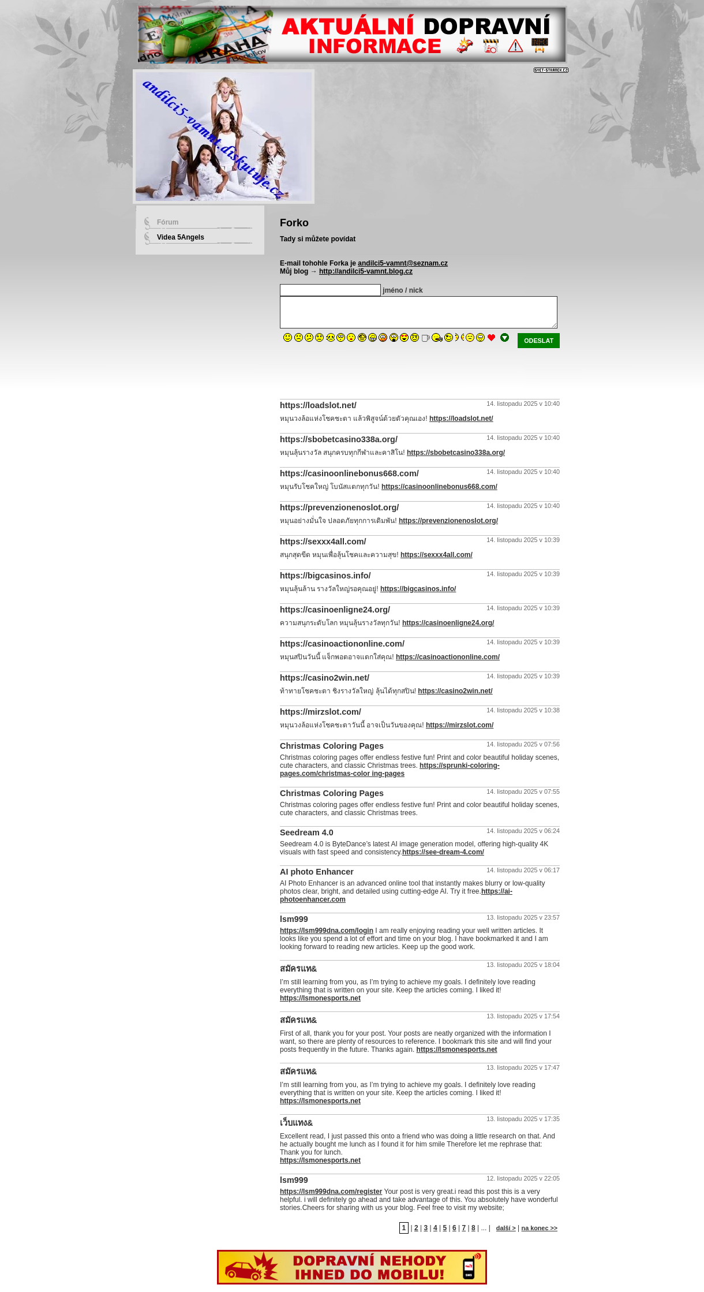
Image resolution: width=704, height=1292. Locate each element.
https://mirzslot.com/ (459, 725)
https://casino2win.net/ (455, 691)
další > (506, 1227)
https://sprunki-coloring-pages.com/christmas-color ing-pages (390, 769)
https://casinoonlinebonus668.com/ (439, 487)
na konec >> (539, 1227)
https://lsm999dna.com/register (331, 1192)
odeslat (538, 340)
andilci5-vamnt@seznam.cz (403, 263)
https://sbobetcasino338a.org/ (456, 453)
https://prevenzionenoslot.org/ (448, 521)
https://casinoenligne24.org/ (448, 623)
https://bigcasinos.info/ (418, 589)
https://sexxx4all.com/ (436, 555)
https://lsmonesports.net (320, 998)
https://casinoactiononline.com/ (448, 657)
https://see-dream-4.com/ (443, 852)
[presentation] (367, 370)
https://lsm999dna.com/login (326, 931)
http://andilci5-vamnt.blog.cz (366, 271)
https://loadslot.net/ (461, 419)
